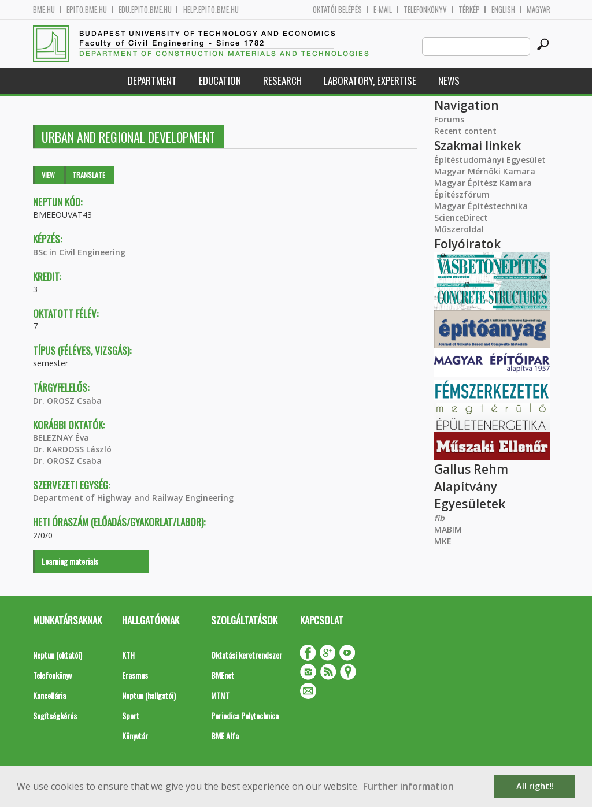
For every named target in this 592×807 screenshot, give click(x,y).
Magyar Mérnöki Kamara (484, 171)
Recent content (465, 130)
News (449, 80)
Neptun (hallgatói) (149, 695)
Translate (88, 175)
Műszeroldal (459, 229)
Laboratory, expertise (370, 80)
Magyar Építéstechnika (481, 205)
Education (220, 80)
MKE (443, 540)
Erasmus (135, 675)
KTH (128, 655)
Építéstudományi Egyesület (490, 159)
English (503, 9)
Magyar (538, 9)
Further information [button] (408, 786)
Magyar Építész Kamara (483, 182)
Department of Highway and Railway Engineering (133, 497)
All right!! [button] (535, 785)
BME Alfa (225, 736)
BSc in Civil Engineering (79, 252)
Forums (449, 119)
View (48, 175)
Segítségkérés (55, 715)
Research (282, 80)
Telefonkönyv (425, 9)
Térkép (469, 9)
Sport (130, 715)
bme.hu (44, 9)
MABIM (448, 529)
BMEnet (222, 675)
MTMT (220, 695)
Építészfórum (462, 194)
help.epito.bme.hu (211, 9)
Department (152, 80)
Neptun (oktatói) (57, 655)
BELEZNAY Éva (61, 437)
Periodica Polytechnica (245, 715)
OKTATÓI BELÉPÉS (337, 9)
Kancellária (49, 695)
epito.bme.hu (86, 9)
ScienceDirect (461, 217)
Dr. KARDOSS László (72, 449)
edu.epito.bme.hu (145, 9)
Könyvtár (135, 736)
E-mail (382, 9)
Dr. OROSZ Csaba (67, 400)
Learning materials (70, 561)
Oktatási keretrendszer (246, 655)
